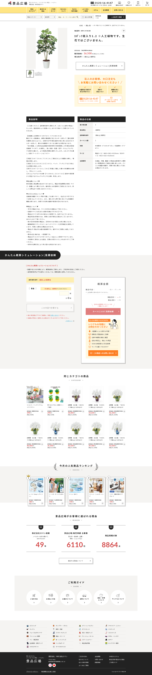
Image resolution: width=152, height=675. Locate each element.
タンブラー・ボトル (60, 626)
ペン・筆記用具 (33, 640)
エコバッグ (31, 626)
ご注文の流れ (83, 656)
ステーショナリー (85, 640)
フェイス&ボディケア (34, 633)
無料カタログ (119, 5)
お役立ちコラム (114, 656)
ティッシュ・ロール (86, 636)
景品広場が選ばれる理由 (116, 659)
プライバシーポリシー (32, 671)
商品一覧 (88, 25)
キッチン (31, 629)
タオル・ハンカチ (112, 636)
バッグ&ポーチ (58, 643)
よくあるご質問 (83, 665)
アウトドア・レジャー (113, 626)
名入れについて (83, 659)
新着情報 (97, 662)
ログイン (138, 5)
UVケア (108, 640)
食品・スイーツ (59, 636)
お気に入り (129, 5)
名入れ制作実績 (83, 662)
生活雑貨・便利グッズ (35, 643)
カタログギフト (33, 647)
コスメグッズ (110, 633)
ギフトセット (84, 629)
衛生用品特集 (84, 643)
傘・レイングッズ (59, 640)
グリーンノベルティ (86, 626)
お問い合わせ (54, 315)
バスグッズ (110, 629)
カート (147, 5)
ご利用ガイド (69, 321)
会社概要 (97, 656)
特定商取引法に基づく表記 (48, 671)
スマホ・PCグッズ (59, 633)
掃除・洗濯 (57, 629)
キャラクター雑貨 (111, 643)
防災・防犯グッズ (85, 633)
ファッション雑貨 (33, 636)
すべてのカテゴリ (59, 647)
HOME (81, 25)
